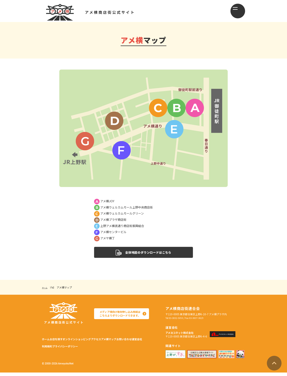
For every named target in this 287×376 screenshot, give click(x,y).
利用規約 (84, 347)
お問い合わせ (50, 347)
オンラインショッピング (89, 338)
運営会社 (68, 347)
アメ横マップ (133, 338)
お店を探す (62, 338)
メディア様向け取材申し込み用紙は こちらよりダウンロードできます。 (118, 317)
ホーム (46, 291)
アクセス (114, 338)
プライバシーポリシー (109, 347)
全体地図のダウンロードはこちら (143, 255)
